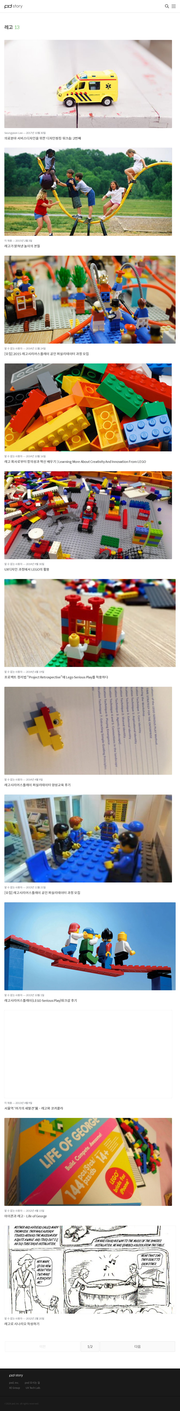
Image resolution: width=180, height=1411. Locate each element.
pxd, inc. (14, 1383)
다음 (137, 1346)
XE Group (14, 1388)
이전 (42, 1346)
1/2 (90, 1346)
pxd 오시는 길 (32, 1383)
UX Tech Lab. (33, 1388)
